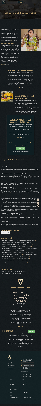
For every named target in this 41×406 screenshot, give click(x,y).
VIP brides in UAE (15, 264)
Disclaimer (25, 395)
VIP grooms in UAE (6, 264)
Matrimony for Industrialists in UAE (24, 244)
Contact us (25, 384)
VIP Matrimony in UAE (6, 250)
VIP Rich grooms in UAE (22, 262)
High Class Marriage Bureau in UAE (27, 240)
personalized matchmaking (28, 84)
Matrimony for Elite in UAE (31, 248)
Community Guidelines (27, 397)
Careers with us (25, 386)
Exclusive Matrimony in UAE (8, 258)
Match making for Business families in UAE (24, 242)
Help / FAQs (25, 382)
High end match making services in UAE (10, 240)
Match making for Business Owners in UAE (11, 246)
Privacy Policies (25, 392)
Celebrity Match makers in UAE (8, 262)
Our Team (12, 384)
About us (12, 40)
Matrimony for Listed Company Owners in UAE (12, 254)
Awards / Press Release (14, 397)
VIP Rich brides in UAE (33, 262)
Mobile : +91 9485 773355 (20, 271)
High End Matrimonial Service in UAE (9, 252)
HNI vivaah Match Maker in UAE (22, 258)
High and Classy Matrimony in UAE (9, 256)
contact (2, 225)
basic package (11, 192)
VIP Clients (12, 386)
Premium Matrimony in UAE (7, 242)
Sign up (20, 2)
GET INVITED (31, 331)
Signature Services (13, 389)
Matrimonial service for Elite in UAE (26, 252)
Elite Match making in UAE (18, 248)
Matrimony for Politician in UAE (23, 260)
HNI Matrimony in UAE (26, 246)
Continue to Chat (20, 148)
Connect (10, 368)
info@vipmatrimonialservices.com (13, 273)
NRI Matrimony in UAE (6, 248)
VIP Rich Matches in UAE (23, 256)
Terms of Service (26, 394)
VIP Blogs (11, 395)
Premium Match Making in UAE (19, 250)
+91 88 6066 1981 (5, 232)
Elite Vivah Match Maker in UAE (8, 260)
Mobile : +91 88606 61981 (7, 271)
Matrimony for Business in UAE (8, 244)
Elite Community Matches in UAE (30, 254)
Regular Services (13, 387)
